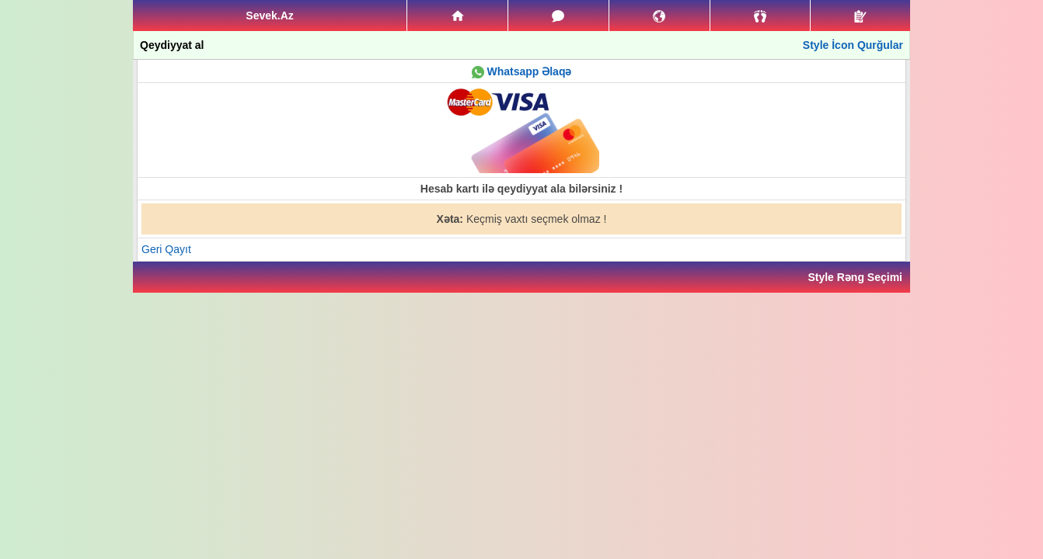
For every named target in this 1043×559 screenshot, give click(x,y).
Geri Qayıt (166, 249)
